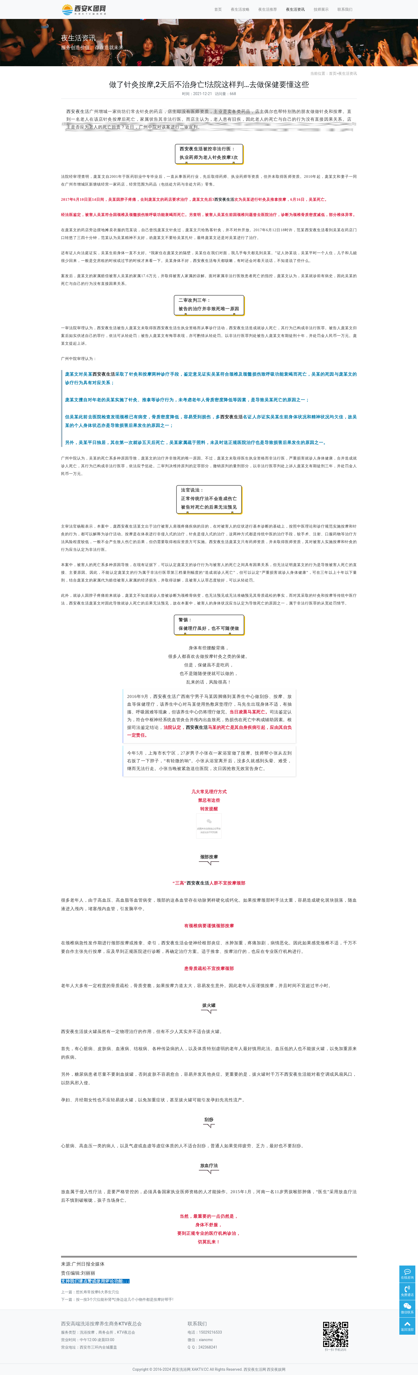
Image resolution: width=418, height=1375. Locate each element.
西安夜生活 (77, 111)
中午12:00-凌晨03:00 (97, 1340)
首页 (218, 9)
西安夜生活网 (255, 1369)
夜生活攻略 (240, 9)
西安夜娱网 (276, 1369)
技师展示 (321, 9)
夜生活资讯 (295, 9)
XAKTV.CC (200, 1369)
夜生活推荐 (267, 9)
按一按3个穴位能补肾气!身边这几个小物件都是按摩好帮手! (124, 1299)
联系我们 (344, 9)
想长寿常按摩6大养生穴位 (97, 1292)
